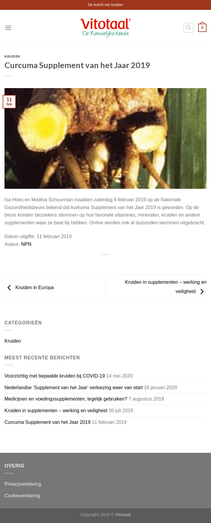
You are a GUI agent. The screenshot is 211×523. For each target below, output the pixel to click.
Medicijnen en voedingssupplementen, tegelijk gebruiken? (65, 398)
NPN (26, 244)
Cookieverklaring (22, 495)
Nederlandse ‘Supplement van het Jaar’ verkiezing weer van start (73, 387)
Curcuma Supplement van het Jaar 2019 (47, 422)
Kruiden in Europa (29, 287)
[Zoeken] (188, 28)
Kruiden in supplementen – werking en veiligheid (55, 410)
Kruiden (12, 56)
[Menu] (8, 27)
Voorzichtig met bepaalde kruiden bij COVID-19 (54, 375)
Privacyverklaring (22, 484)
